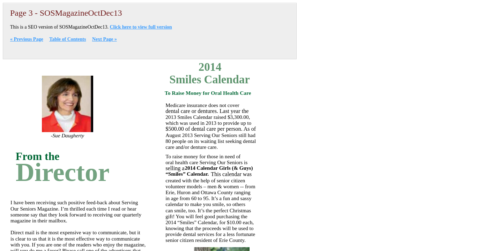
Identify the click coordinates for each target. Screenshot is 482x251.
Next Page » (104, 39)
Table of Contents (67, 39)
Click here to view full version (141, 27)
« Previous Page (26, 39)
